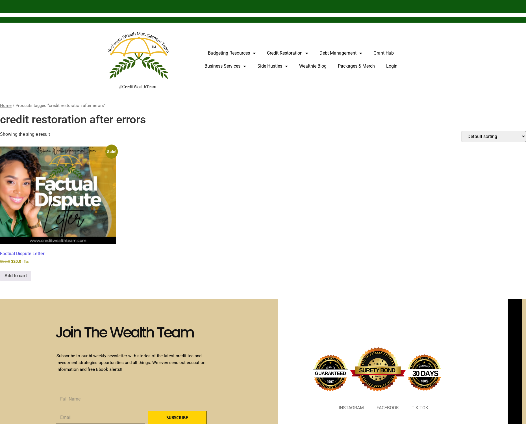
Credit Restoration (287, 53)
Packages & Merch (356, 66)
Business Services (225, 66)
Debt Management (340, 53)
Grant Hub (383, 53)
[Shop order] (494, 136)
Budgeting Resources (232, 53)
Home (6, 105)
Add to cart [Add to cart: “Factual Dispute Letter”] (16, 275)
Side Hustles (272, 66)
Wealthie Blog (313, 66)
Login (391, 66)
